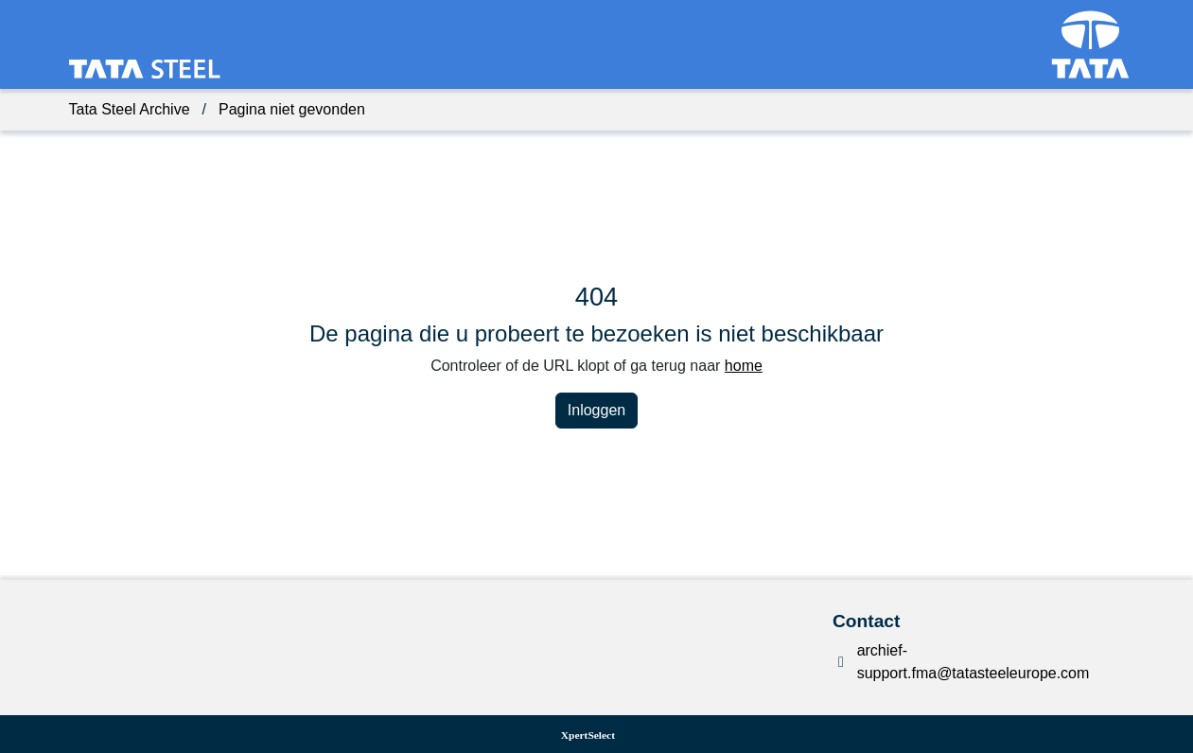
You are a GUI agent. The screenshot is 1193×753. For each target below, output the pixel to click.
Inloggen (596, 410)
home (744, 366)
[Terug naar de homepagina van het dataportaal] (95, 69)
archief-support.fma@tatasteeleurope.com (973, 661)
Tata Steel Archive (129, 109)
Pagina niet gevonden (292, 109)
